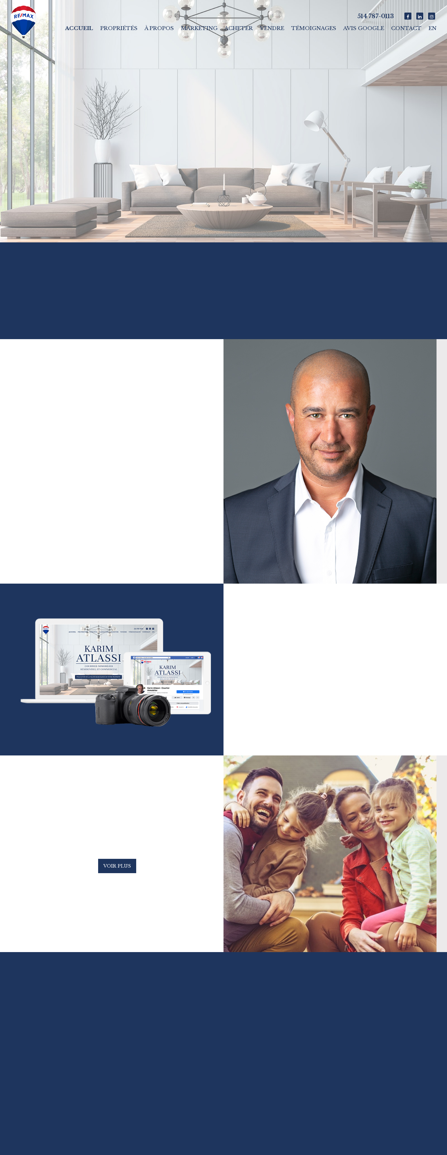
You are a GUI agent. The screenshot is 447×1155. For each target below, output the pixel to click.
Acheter (239, 28)
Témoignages (313, 28)
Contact (406, 28)
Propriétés (119, 28)
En (432, 28)
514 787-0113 (375, 16)
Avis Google (363, 28)
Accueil (79, 28)
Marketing (199, 28)
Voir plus (117, 866)
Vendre (272, 28)
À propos (159, 28)
